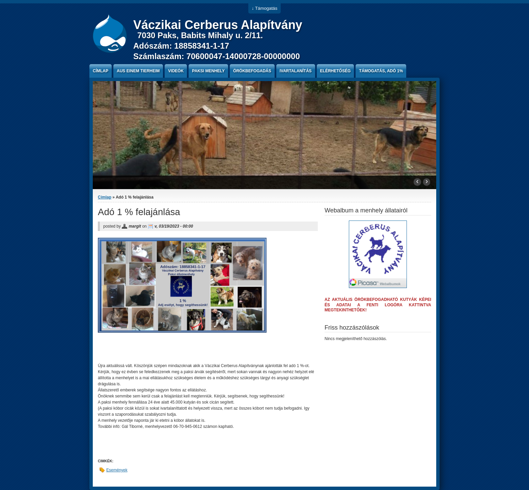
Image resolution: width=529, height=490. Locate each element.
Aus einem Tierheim (138, 71)
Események (117, 470)
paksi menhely (208, 71)
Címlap (100, 71)
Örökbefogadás (252, 71)
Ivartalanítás (296, 71)
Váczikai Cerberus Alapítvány (217, 25)
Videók (176, 71)
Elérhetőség (335, 71)
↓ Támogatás (264, 8)
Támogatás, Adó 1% (381, 71)
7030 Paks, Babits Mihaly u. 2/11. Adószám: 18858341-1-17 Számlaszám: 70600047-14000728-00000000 (216, 46)
